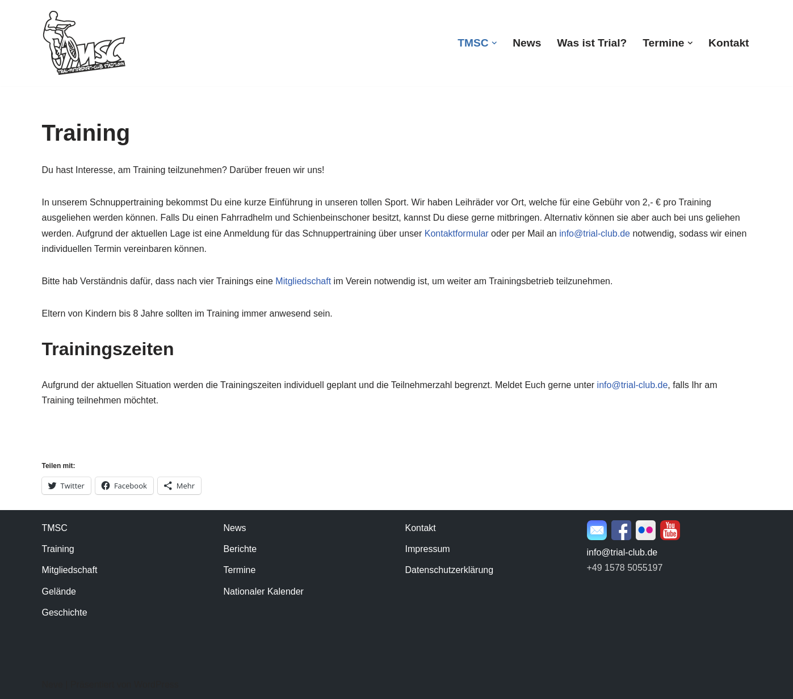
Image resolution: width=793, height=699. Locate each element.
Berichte (240, 549)
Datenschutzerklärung (449, 570)
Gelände (59, 591)
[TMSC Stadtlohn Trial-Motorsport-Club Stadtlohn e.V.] (84, 43)
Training (58, 549)
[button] (494, 43)
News (527, 43)
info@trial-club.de (594, 233)
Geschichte (64, 612)
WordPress (156, 684)
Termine (240, 570)
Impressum (427, 549)
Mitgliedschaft (303, 281)
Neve (52, 684)
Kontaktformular (457, 233)
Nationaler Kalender (264, 591)
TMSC (55, 528)
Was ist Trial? (592, 43)
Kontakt (728, 43)
